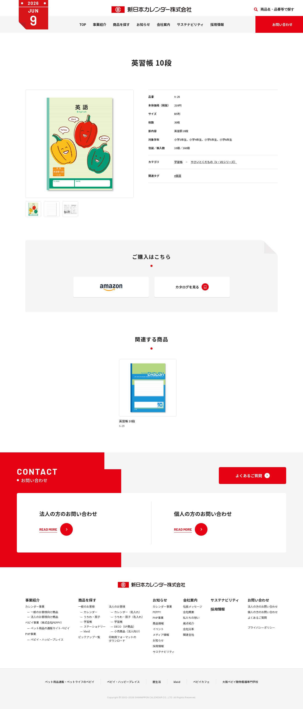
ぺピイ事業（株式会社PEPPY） (44, 629)
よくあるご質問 (257, 624)
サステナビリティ (190, 27)
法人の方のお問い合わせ (263, 613)
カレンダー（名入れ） (128, 619)
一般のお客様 (86, 613)
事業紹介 (99, 27)
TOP (82, 27)
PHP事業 (30, 640)
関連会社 (188, 641)
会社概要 (188, 619)
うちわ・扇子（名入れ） (129, 624)
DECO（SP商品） (125, 633)
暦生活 (157, 685)
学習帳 (178, 162)
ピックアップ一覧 (89, 643)
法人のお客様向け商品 (44, 624)
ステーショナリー (95, 633)
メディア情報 (161, 641)
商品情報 (158, 630)
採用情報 (217, 27)
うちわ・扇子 (92, 624)
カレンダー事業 (34, 613)
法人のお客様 (117, 613)
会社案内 (163, 27)
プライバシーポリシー (261, 634)
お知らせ (143, 27)
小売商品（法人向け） (128, 638)
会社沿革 (188, 636)
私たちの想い (191, 624)
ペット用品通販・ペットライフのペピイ (69, 685)
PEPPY (157, 619)
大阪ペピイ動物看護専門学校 (240, 685)
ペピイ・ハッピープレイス (47, 646)
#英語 (177, 176)
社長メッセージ (192, 613)
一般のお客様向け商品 (44, 619)
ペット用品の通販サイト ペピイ (50, 635)
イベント (158, 636)
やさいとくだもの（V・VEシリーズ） (214, 162)
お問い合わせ (258, 606)
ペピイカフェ (201, 685)
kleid (87, 638)
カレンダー (90, 619)
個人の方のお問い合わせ (263, 619)
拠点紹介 (188, 630)
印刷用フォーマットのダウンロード (122, 645)
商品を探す (87, 606)
